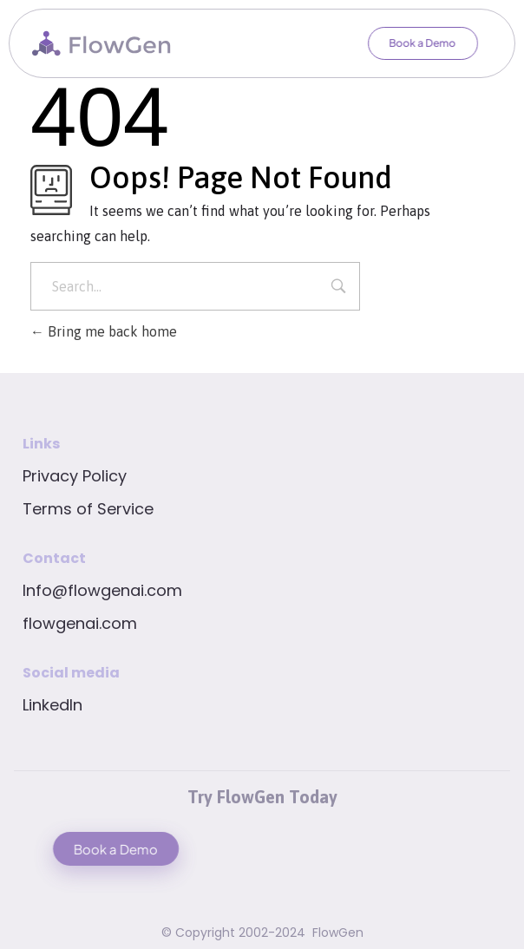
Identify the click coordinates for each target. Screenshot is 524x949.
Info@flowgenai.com (102, 590)
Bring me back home (103, 331)
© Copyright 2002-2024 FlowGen (262, 932)
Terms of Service (88, 509)
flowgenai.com (80, 623)
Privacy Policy (75, 476)
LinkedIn (52, 705)
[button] (413, 43)
